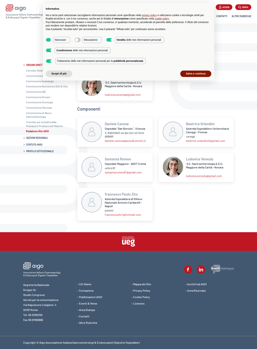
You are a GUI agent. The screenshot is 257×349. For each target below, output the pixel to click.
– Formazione (85, 290)
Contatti (221, 16)
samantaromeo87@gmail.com (123, 172)
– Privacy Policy (140, 290)
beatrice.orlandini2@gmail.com (205, 140)
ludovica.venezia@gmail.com (123, 94)
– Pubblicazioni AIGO (89, 297)
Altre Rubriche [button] (241, 16)
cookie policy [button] (162, 18)
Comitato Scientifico (37, 70)
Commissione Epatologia (40, 81)
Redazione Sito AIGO (37, 131)
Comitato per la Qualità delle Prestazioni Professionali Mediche (44, 124)
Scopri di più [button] (59, 73)
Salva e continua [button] (196, 73)
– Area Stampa (86, 309)
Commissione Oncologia (39, 102)
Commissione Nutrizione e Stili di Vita (46, 86)
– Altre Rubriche (87, 322)
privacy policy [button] (149, 15)
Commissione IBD (36, 91)
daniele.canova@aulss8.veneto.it (125, 140)
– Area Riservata (195, 290)
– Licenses (138, 303)
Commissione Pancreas (39, 107)
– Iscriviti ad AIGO (196, 284)
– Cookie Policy (140, 297)
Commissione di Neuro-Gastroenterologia (39, 114)
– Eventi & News (87, 303)
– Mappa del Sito (141, 284)
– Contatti (83, 316)
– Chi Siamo (84, 284)
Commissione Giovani (38, 97)
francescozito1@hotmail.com (123, 214)
